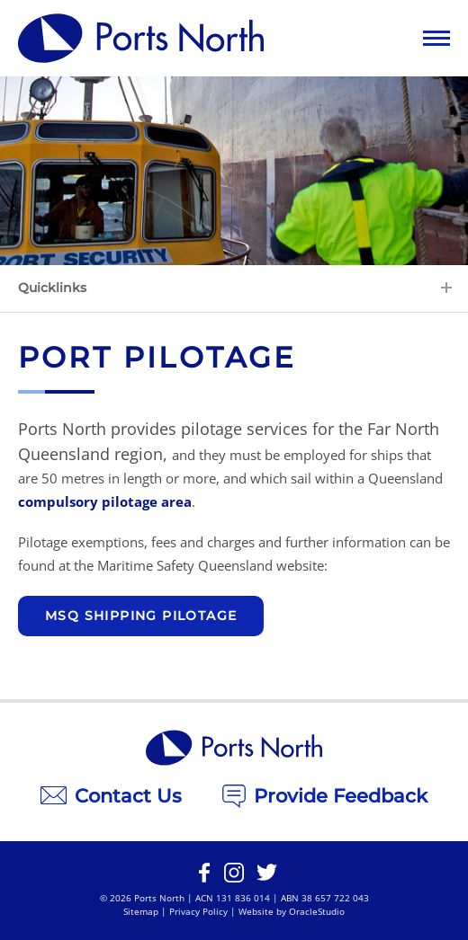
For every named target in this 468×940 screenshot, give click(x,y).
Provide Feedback (325, 796)
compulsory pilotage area (105, 501)
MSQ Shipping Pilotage (141, 615)
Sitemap (140, 911)
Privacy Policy (198, 911)
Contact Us (111, 796)
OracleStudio (317, 911)
